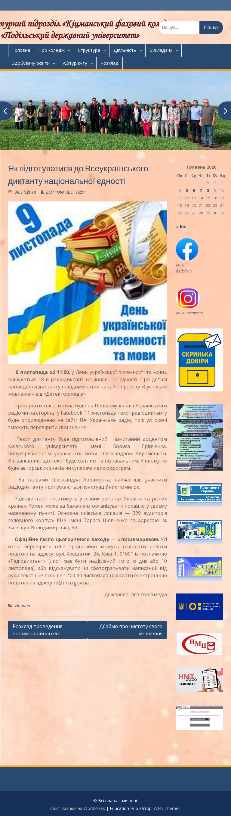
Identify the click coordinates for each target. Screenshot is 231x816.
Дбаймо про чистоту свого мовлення (130, 630)
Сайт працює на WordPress (77, 808)
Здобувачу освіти (31, 63)
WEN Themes (167, 808)
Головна (21, 50)
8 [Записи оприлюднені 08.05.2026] (208, 190)
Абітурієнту (75, 63)
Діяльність (124, 50)
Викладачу (160, 50)
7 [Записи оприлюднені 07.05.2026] (201, 190)
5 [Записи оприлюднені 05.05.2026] (187, 190)
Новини (22, 606)
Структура (89, 50)
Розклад (109, 63)
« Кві (181, 226)
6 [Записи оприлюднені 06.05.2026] (194, 190)
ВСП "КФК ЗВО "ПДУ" (66, 192)
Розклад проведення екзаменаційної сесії (37, 630)
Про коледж (51, 50)
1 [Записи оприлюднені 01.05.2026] (208, 182)
